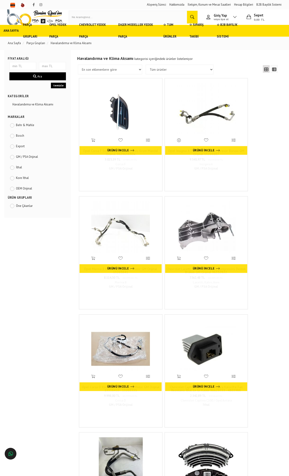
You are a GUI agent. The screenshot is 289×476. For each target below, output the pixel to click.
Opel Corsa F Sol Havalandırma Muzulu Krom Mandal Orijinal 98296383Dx (104, 139)
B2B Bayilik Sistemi (268, 5)
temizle (60, 93)
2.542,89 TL (154, 234)
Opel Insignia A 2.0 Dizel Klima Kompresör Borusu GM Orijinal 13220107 (154, 139)
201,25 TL (104, 321)
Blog (64, 415)
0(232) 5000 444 (127, 403)
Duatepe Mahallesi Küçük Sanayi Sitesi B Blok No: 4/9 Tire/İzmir (132, 392)
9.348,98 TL (203, 321)
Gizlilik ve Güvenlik (73, 401)
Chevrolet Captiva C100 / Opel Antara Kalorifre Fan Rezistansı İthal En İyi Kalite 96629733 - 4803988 (154, 226)
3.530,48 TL (253, 234)
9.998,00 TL (104, 234)
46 (221, 355)
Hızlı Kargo (68, 388)
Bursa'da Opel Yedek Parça (28, 408)
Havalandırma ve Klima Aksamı (35, 112)
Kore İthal (25, 186)
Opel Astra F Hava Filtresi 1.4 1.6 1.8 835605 (104, 314)
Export (23, 154)
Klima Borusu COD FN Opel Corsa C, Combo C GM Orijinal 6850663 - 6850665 (203, 226)
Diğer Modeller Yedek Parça (154, 38)
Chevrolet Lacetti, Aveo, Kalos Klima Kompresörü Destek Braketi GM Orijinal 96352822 (253, 139)
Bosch (23, 144)
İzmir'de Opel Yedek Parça (28, 422)
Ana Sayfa (15, 38)
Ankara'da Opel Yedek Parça (29, 401)
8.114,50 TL (204, 146)
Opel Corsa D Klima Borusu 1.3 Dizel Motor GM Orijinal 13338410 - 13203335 (104, 226)
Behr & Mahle (28, 133)
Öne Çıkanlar (27, 214)
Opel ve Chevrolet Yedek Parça (31, 388)
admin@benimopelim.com (134, 417)
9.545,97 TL (154, 146)
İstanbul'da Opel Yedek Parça (30, 429)
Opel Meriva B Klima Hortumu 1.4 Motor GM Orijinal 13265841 (204, 139)
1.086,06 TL (253, 321)
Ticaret (120, 470)
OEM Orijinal (27, 196)
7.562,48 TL (253, 146)
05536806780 (133, 410)
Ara (39, 84)
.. (212, 355)
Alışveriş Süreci (156, 5)
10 (204, 355)
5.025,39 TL (104, 146)
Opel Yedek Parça (70, 38)
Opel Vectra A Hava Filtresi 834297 (154, 314)
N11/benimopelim (126, 432)
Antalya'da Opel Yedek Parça (29, 415)
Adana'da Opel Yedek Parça (29, 394)
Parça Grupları (39, 38)
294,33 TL (154, 321)
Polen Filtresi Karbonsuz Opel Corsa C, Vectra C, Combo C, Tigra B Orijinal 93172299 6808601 (253, 314)
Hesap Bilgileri (243, 5)
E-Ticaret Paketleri (142, 470)
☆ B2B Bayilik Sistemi (256, 38)
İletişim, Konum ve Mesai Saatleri (209, 5)
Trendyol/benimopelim (129, 424)
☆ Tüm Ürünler (192, 38)
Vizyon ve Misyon (72, 408)
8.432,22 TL (204, 234)
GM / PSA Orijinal (30, 165)
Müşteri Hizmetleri (72, 394)
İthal (22, 175)
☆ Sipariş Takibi (223, 38)
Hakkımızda (176, 5)
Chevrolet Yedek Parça (108, 38)
